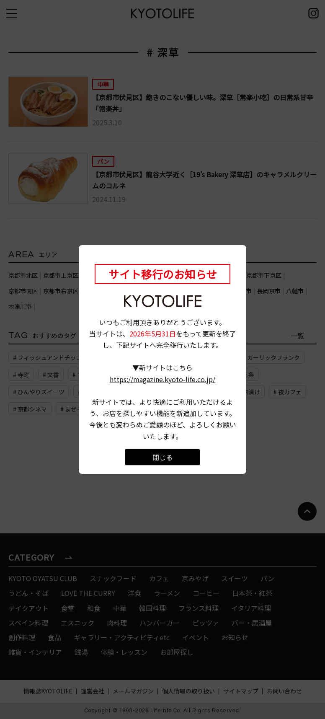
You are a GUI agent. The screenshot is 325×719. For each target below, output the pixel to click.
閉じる (162, 457)
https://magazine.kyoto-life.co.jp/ (162, 379)
